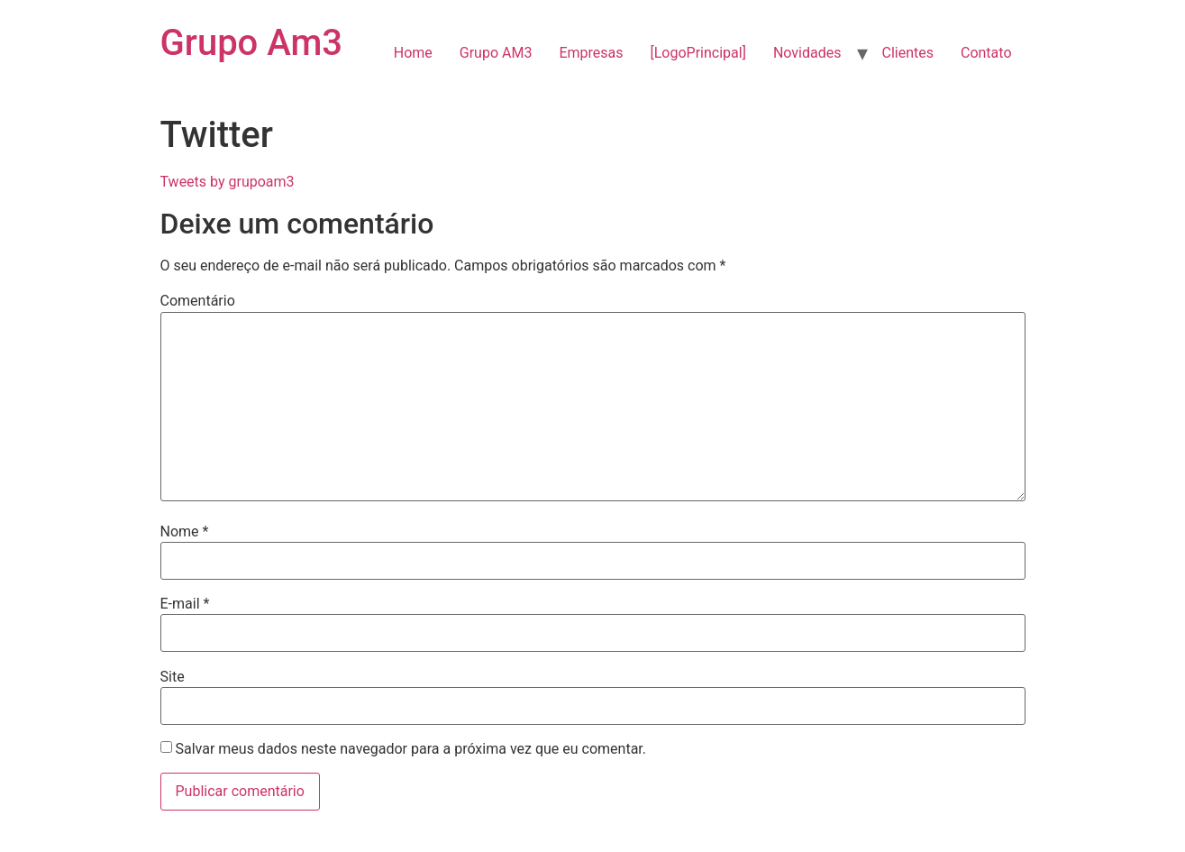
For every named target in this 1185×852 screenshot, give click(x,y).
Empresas (591, 52)
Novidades (807, 52)
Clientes (907, 52)
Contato (986, 52)
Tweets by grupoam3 (227, 181)
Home (413, 52)
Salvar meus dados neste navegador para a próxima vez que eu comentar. (410, 749)
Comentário (197, 301)
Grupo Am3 (251, 43)
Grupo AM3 (496, 52)
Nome (184, 532)
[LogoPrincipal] (698, 52)
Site (172, 677)
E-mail (185, 604)
